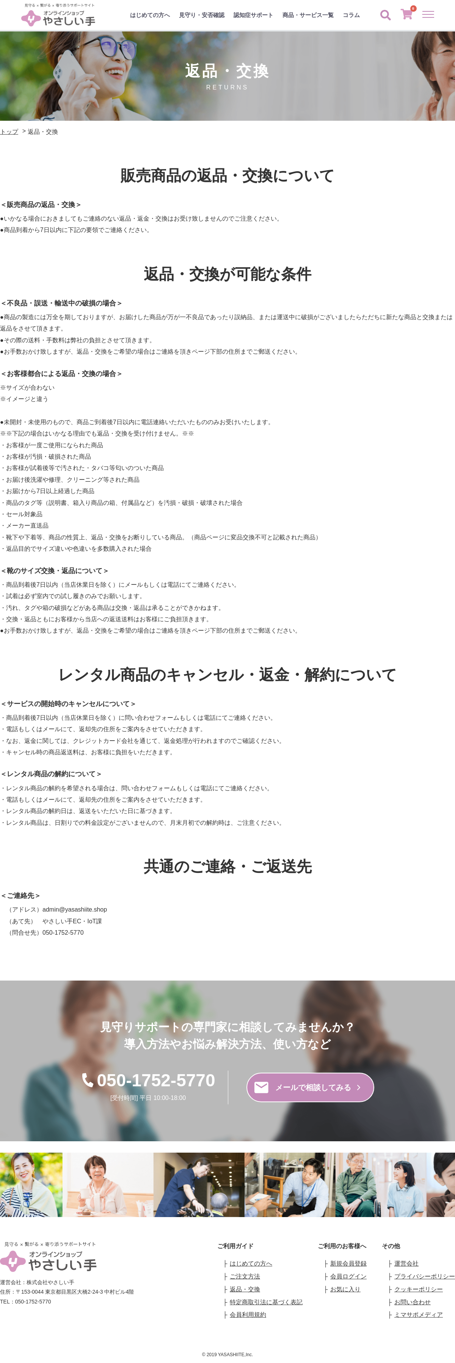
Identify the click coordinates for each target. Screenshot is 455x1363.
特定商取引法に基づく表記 (266, 1302)
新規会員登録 (348, 1263)
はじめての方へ (150, 15)
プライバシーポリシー (424, 1276)
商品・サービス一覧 (308, 15)
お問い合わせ (412, 1302)
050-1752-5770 (148, 1080)
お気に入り (345, 1289)
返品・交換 (245, 1289)
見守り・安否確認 (201, 15)
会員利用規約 (248, 1314)
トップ (9, 131)
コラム (351, 15)
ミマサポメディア (418, 1314)
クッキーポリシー (418, 1289)
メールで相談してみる (307, 1087)
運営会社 (406, 1263)
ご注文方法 (245, 1276)
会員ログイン (348, 1276)
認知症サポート (253, 15)
